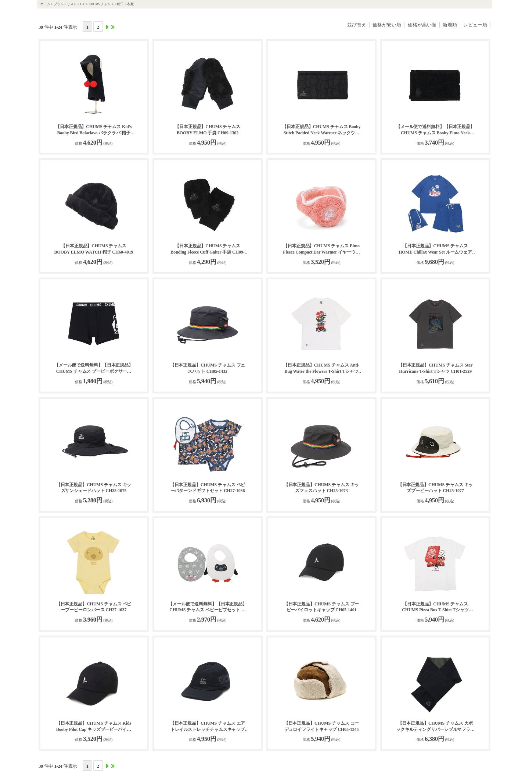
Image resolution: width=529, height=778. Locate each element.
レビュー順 (475, 25)
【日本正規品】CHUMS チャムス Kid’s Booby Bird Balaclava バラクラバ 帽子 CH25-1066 (93, 130)
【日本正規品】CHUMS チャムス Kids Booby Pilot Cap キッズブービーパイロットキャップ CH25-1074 (93, 727)
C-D (83, 4)
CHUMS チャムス (101, 4)
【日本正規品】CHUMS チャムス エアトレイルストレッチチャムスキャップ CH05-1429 (207, 727)
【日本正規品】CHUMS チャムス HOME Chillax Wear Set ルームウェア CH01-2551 (435, 249)
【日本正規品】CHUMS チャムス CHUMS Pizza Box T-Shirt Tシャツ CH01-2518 (435, 607)
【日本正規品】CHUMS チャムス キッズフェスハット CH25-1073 (321, 488)
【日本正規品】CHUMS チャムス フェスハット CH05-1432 (207, 368)
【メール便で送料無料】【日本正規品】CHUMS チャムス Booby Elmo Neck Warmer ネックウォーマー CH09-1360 (435, 130)
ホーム (45, 4)
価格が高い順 (422, 25)
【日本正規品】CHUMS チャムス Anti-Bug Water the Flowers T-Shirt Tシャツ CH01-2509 (321, 369)
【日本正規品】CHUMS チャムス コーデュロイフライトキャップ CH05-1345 (321, 726)
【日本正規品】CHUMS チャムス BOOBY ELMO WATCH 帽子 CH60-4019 (93, 249)
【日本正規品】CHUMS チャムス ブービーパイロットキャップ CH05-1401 (321, 607)
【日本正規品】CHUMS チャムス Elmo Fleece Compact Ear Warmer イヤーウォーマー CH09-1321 (321, 249)
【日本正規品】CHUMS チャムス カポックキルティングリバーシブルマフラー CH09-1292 (435, 727)
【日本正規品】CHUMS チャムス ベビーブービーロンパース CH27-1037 (94, 607)
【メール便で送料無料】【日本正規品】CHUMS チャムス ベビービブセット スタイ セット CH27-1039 (207, 607)
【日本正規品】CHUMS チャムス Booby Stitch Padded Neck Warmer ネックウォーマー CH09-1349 (321, 130)
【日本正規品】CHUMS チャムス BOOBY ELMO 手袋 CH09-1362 (207, 129)
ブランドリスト (65, 4)
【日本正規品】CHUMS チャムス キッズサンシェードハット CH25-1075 (94, 488)
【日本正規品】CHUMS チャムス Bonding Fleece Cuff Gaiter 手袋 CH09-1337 (207, 249)
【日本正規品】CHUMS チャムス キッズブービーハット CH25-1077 (435, 488)
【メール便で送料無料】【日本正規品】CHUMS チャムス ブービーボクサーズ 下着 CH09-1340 (93, 369)
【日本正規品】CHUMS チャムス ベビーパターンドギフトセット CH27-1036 (207, 488)
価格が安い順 (387, 25)
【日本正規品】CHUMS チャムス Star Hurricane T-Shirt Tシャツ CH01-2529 (435, 368)
